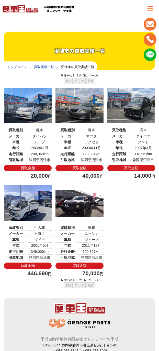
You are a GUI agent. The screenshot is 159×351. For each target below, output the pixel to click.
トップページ (17, 67)
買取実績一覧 (44, 67)
